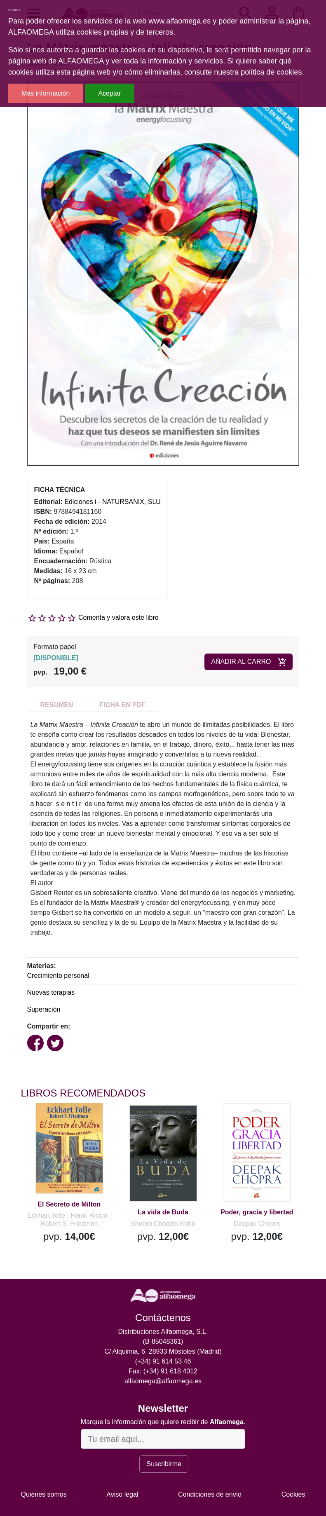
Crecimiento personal (58, 975)
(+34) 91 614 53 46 (163, 1361)
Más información (45, 93)
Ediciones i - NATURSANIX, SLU (112, 501)
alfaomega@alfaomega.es (163, 1381)
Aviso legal (122, 1494)
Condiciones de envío (210, 1494)
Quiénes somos (44, 1494)
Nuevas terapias (51, 992)
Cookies (293, 1494)
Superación (44, 1009)
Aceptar (109, 93)
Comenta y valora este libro (118, 617)
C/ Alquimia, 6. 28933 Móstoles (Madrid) (163, 1351)
